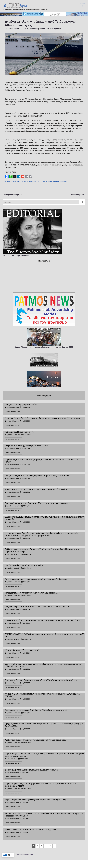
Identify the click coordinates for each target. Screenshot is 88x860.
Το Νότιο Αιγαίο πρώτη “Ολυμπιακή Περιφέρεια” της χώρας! (30, 832)
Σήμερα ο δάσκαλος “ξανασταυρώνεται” (22, 653)
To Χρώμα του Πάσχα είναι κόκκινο (17, 259)
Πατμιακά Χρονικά (12, 410)
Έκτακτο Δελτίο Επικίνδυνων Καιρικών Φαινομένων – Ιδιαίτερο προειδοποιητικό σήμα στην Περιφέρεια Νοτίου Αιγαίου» (44, 817)
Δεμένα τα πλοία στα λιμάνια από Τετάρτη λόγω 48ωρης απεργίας (40, 184)
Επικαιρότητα (35, 32)
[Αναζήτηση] (82, 205)
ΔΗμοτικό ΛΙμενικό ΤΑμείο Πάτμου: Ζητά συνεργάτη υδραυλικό (32, 773)
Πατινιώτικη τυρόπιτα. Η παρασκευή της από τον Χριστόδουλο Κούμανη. (36, 582)
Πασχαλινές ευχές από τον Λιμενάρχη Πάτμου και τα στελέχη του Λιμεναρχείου (38, 506)
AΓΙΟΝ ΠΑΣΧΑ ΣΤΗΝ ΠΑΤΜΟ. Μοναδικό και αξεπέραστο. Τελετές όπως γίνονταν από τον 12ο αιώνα (45, 638)
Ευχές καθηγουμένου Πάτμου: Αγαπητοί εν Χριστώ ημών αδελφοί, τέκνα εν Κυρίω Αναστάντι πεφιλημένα (44, 521)
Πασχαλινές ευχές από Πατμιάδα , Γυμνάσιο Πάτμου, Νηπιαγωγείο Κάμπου (37, 478)
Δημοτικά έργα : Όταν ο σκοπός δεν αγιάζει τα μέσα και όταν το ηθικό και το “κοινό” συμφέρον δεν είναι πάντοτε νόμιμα (44, 757)
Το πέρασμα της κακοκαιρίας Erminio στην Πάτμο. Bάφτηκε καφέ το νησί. (36, 713)
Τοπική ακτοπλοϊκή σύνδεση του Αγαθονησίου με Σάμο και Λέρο (32, 596)
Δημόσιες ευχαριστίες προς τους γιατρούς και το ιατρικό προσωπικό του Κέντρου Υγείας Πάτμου (42, 463)
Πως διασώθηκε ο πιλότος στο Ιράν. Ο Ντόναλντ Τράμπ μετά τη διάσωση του (38, 609)
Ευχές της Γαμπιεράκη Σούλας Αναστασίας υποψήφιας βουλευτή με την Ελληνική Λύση (42, 421)
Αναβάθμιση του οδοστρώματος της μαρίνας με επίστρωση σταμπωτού (35, 743)
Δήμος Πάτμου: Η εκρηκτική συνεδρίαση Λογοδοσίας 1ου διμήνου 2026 (44, 350)
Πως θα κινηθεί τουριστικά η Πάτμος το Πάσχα (24, 568)
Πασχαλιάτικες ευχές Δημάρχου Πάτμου (22, 407)
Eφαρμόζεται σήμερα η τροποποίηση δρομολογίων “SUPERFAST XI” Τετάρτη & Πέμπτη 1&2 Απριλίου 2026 (44, 727)
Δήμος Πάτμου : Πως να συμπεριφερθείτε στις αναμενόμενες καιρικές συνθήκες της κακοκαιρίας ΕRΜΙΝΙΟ (40, 787)
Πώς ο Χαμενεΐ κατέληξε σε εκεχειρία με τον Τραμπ (26, 448)
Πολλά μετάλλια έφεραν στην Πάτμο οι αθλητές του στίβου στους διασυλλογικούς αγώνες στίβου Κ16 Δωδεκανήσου (43, 553)
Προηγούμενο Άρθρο (12, 198)
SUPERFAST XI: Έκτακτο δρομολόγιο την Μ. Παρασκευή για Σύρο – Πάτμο (36, 492)
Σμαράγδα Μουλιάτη (13, 437)
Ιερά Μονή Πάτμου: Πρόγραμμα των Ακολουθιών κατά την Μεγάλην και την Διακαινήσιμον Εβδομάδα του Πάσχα (43, 668)
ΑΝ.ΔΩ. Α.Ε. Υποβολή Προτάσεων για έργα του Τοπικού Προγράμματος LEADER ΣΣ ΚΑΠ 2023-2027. (43, 698)
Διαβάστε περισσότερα (13, 414)
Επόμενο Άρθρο (78, 198)
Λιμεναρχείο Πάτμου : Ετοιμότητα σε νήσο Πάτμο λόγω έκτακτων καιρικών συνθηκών (41, 683)
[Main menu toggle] (82, 7)
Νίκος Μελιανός (11, 762)
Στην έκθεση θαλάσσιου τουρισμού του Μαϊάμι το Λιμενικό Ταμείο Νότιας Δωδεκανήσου (42, 623)
